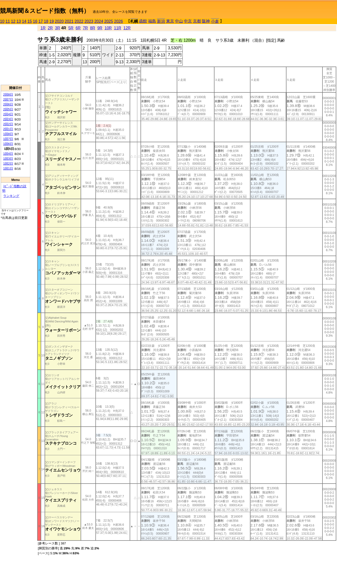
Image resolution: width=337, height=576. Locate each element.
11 (7, 21)
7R (85, 28)
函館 (143, 21)
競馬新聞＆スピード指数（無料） (44, 10)
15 (29, 21)
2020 (59, 21)
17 (40, 21)
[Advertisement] (15, 54)
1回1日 (8, 168)
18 (46, 21)
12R (127, 28)
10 (2, 21)
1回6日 (8, 144)
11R (117, 28)
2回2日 (8, 124)
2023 (89, 21)
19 (51, 21)
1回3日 (8, 158)
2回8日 (8, 94)
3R (57, 28)
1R (42, 28)
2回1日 (8, 129)
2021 (69, 21)
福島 (152, 21)
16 (35, 21)
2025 (108, 21)
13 (19, 21)
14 (24, 21)
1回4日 (8, 154)
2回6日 (8, 104)
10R (108, 28)
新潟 (161, 21)
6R (78, 28)
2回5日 (8, 109)
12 (13, 21)
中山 (179, 21)
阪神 (206, 21)
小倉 (215, 21)
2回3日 (8, 119)
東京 (170, 21)
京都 (197, 21)
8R (92, 28)
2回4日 (8, 114)
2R (50, 28)
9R (99, 28)
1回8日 (8, 134)
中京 (188, 21)
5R (70, 28)
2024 (98, 21)
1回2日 (8, 163)
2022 (79, 21)
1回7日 (8, 139)
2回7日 (8, 99)
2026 (118, 21)
